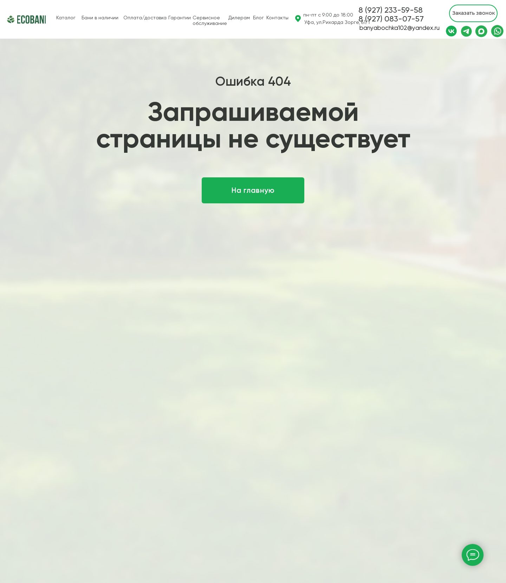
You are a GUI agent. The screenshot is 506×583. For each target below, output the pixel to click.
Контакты (277, 17)
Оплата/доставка (145, 17)
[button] (391, 18)
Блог (258, 17)
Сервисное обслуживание (210, 20)
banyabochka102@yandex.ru (399, 27)
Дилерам (239, 17)
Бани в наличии (100, 17)
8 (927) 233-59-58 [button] (390, 10)
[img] (11, 19)
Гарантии (179, 17)
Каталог (66, 17)
